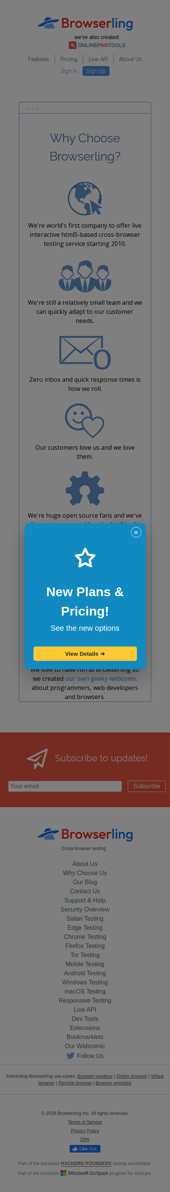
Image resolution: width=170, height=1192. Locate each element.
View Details (85, 653)
